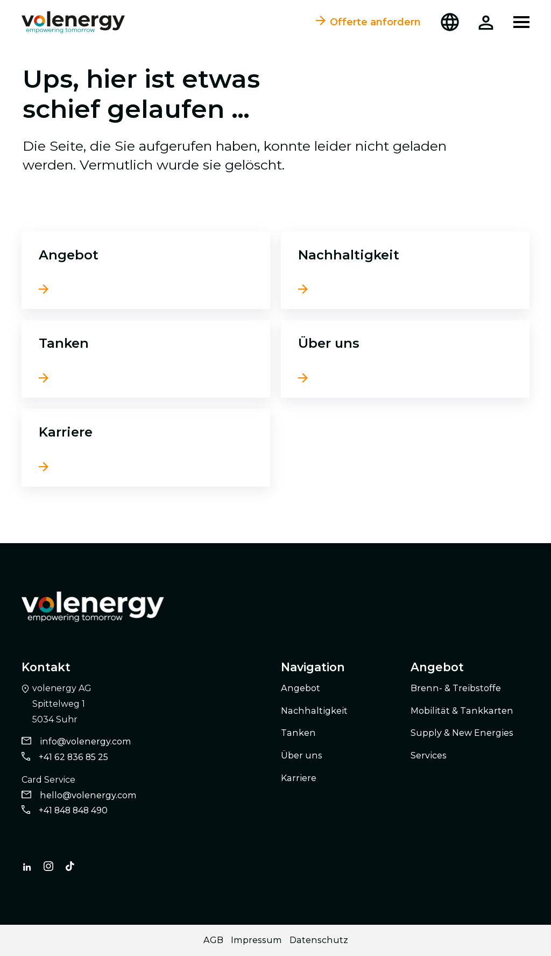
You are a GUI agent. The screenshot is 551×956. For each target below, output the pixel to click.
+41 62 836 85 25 (73, 756)
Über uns (329, 343)
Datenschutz (318, 939)
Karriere (66, 432)
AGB (213, 939)
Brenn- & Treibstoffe (456, 688)
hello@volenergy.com (88, 795)
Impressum (256, 939)
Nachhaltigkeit (348, 255)
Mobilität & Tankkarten (462, 710)
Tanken (64, 343)
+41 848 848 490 (73, 810)
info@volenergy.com (85, 741)
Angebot (68, 255)
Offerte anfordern (368, 22)
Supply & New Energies (462, 733)
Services (429, 755)
